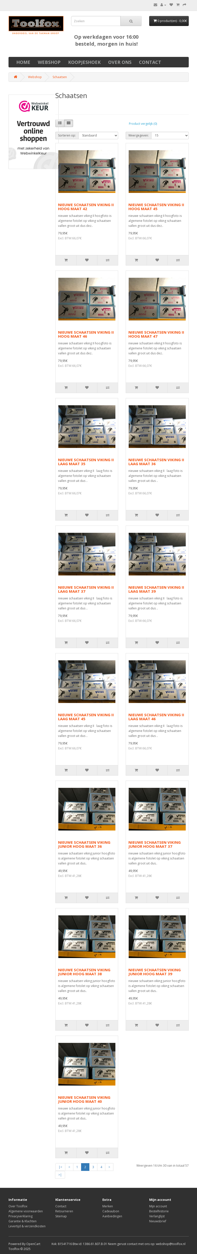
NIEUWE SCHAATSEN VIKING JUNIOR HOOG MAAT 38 (84, 971)
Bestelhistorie (159, 1211)
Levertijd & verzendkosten (27, 1226)
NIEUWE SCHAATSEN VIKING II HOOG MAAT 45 (156, 206)
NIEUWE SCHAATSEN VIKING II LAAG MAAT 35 (86, 461)
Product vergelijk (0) (143, 124)
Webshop (49, 62)
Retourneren (64, 1211)
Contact (150, 62)
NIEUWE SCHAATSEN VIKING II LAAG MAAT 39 (156, 589)
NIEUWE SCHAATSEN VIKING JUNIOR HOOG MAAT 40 (84, 1099)
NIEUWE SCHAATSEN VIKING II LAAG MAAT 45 (86, 716)
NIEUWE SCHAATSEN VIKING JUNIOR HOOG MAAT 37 (154, 844)
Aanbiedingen (112, 1216)
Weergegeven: (138, 135)
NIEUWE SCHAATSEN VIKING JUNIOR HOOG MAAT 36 (84, 844)
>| (60, 1175)
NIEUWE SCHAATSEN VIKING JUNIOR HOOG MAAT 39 (154, 971)
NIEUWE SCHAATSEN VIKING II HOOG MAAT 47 (156, 334)
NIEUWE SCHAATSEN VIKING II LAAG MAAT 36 (156, 461)
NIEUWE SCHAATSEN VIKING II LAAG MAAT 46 (156, 716)
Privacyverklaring (21, 1216)
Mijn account (158, 1206)
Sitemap (61, 1216)
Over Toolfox (18, 1206)
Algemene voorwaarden (26, 1211)
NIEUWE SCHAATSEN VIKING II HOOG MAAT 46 (86, 334)
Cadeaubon (110, 1211)
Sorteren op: (67, 135)
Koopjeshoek (84, 62)
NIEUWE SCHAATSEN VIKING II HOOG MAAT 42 (86, 206)
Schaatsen (60, 77)
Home (23, 62)
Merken (107, 1206)
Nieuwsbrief (157, 1221)
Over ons (119, 62)
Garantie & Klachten (23, 1221)
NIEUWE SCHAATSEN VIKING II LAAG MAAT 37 (86, 589)
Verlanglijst (157, 1216)
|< (60, 1167)
